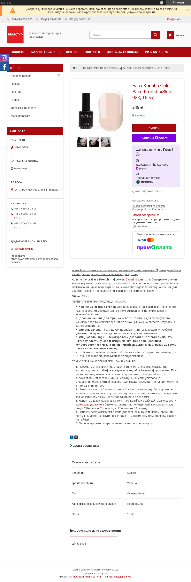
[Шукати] (155, 35)
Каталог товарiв (43, 52)
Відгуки (15, 99)
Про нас (72, 52)
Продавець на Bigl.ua (95, 573)
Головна (17, 52)
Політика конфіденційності (117, 576)
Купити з (154, 138)
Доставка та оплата (122, 52)
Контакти (92, 52)
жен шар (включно (90, 404)
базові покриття (136, 279)
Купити (154, 128)
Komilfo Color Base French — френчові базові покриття (118, 68)
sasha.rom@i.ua (23, 248)
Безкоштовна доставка (145, 200)
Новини (15, 83)
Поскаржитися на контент (87, 576)
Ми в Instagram (156, 52)
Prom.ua (113, 569)
